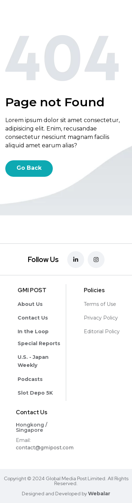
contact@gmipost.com (45, 447)
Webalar (99, 493)
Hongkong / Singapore (31, 428)
